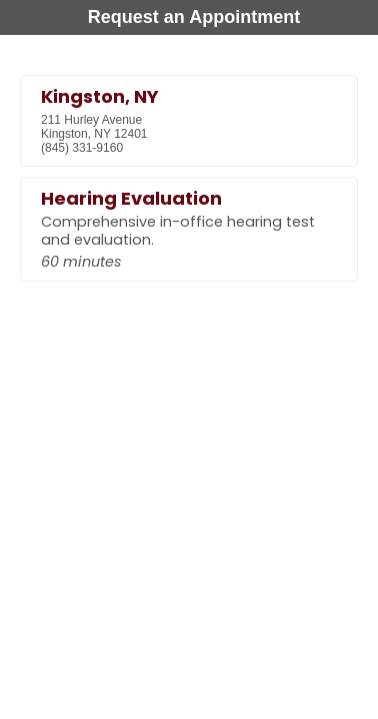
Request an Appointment (194, 17)
